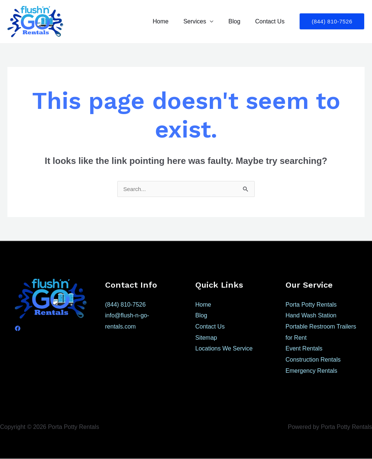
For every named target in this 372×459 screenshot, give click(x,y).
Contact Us (271, 21)
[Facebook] (17, 329)
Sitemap (206, 338)
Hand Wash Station (310, 316)
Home (171, 21)
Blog (239, 21)
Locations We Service (223, 349)
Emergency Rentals (311, 371)
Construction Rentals (313, 360)
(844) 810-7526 (125, 305)
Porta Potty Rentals (311, 305)
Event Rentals (304, 349)
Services (202, 21)
